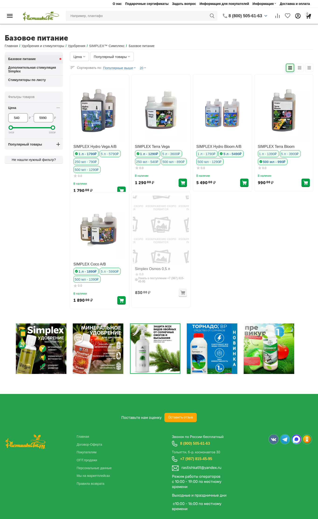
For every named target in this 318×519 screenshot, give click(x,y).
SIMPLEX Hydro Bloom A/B (216, 146)
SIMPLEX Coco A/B (87, 264)
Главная (83, 436)
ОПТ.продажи (87, 460)
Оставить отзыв (180, 417)
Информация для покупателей (224, 4)
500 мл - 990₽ (273, 161)
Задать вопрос (184, 4)
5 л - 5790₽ (108, 153)
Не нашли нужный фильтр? (34, 159)
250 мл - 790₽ (85, 161)
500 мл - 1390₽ (86, 278)
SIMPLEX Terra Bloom (274, 146)
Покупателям (87, 452)
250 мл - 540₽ (146, 161)
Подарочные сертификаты (147, 4)
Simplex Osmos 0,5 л (150, 268)
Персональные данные (94, 468)
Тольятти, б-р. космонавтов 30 (196, 452)
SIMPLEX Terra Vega (150, 146)
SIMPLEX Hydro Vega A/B (92, 146)
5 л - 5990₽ (108, 271)
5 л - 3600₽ (169, 153)
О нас (117, 4)
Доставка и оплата (295, 4)
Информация (263, 4)
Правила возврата (90, 483)
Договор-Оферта (89, 444)
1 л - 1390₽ (267, 153)
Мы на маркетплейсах (93, 476)
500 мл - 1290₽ (111, 161)
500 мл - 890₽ (171, 161)
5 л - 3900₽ (288, 153)
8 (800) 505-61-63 (195, 443)
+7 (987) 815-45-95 (196, 459)
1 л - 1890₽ (87, 271)
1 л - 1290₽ (148, 153)
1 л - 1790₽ (87, 153)
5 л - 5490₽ (230, 153)
